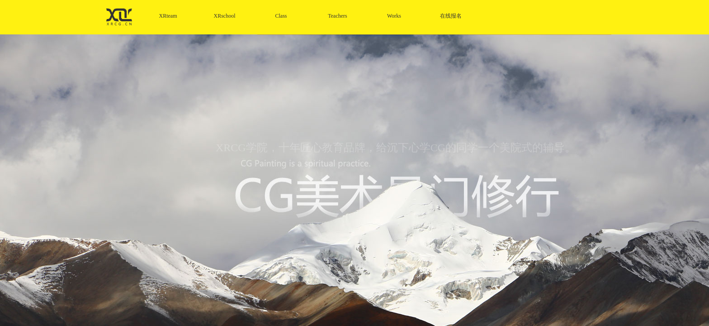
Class (281, 16)
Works (394, 16)
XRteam (168, 16)
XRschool (225, 16)
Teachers (337, 16)
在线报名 (451, 16)
